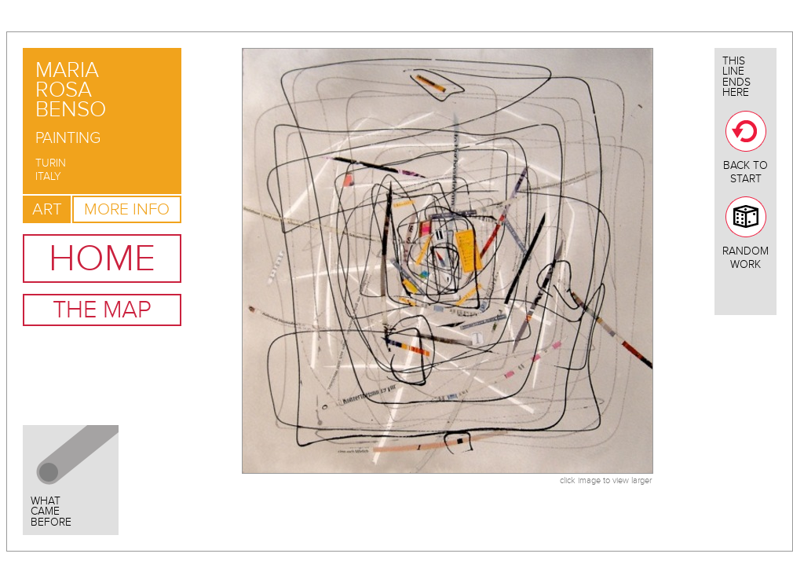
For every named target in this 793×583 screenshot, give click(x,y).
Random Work (745, 233)
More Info (127, 209)
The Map (102, 309)
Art (47, 209)
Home (102, 258)
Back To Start (745, 148)
